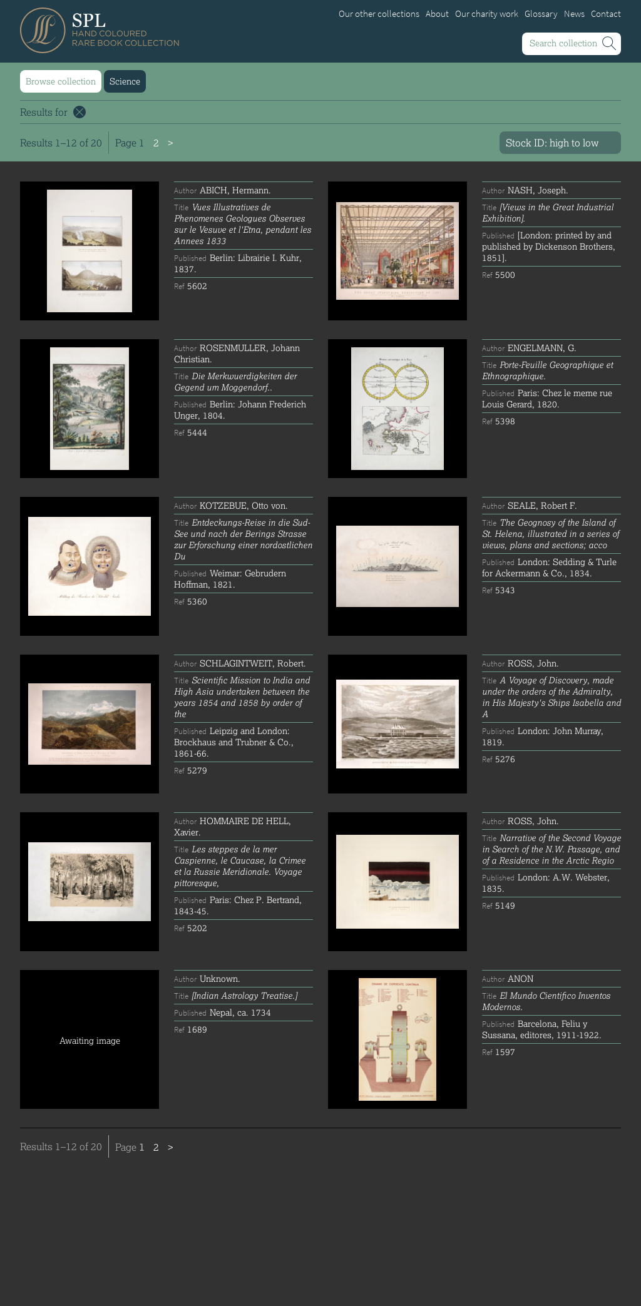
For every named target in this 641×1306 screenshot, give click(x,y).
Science (125, 81)
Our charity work (486, 14)
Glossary (541, 14)
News (574, 14)
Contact (606, 14)
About (437, 14)
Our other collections (379, 14)
